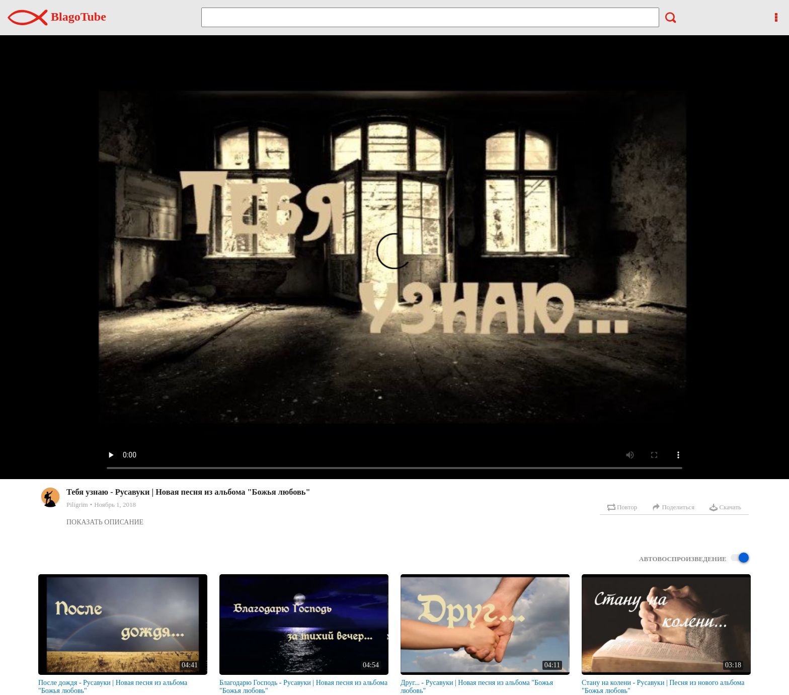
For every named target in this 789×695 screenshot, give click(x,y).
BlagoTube (57, 16)
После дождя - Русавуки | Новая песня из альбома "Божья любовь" (112, 686)
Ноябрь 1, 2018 (115, 504)
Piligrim (77, 504)
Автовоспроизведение (694, 558)
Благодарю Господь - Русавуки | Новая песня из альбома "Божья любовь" (303, 686)
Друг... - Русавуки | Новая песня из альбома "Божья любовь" (477, 686)
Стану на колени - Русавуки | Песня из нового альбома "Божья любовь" (663, 686)
